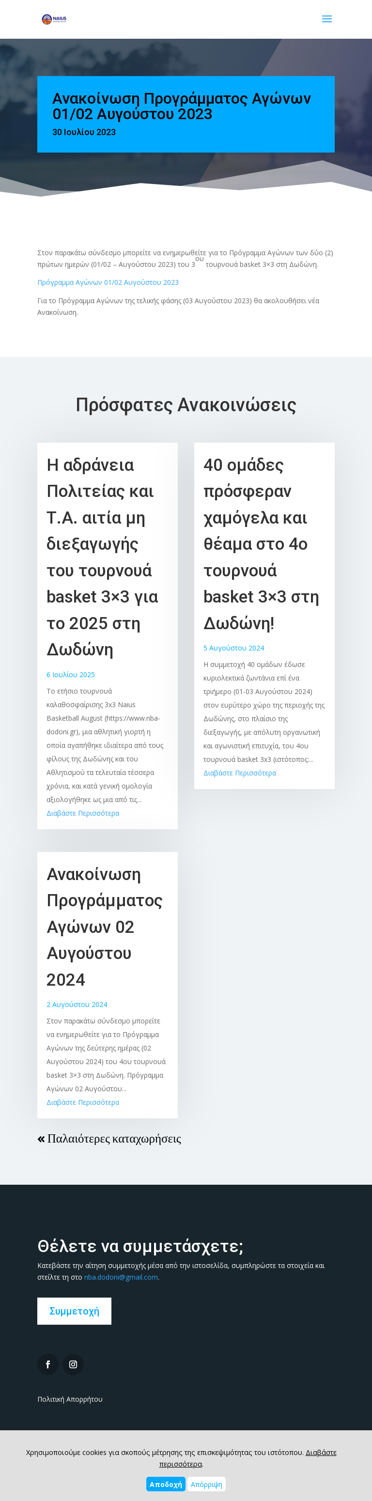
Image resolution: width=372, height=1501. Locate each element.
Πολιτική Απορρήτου (70, 1399)
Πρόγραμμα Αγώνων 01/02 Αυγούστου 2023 (108, 282)
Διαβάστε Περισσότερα (82, 813)
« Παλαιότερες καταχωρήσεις (109, 1138)
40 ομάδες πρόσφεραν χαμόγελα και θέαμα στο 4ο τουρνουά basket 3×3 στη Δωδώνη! (261, 544)
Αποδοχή (166, 1484)
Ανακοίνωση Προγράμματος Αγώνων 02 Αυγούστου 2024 (104, 927)
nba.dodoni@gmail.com (121, 1277)
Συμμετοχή (74, 1311)
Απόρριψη (206, 1484)
